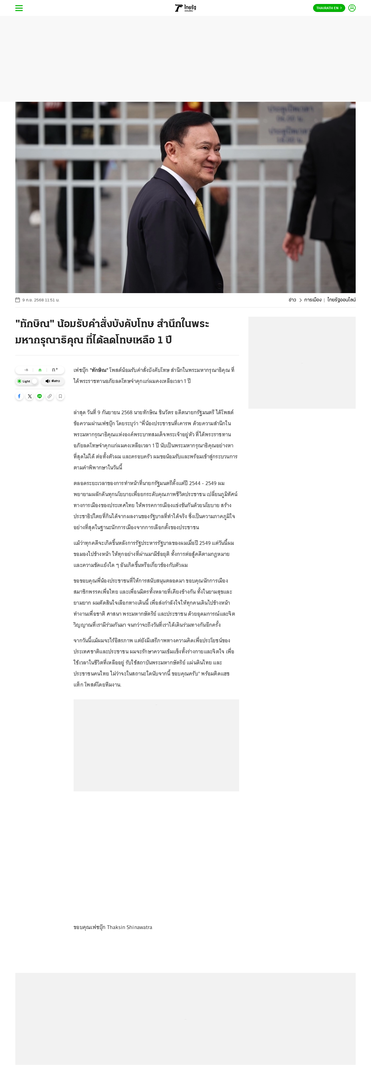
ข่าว (292, 300)
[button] (19, 396)
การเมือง (313, 300)
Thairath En (329, 8)
